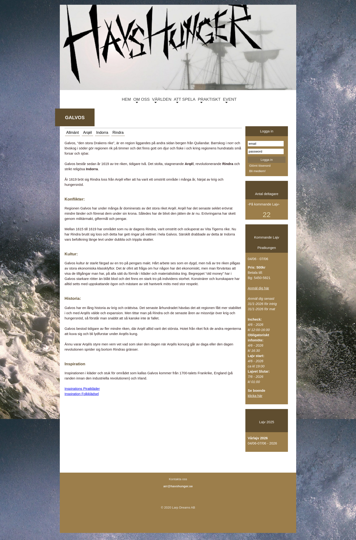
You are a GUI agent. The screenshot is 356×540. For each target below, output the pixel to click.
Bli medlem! (257, 171)
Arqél (87, 133)
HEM (125, 100)
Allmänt (72, 133)
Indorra (102, 133)
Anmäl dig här (258, 288)
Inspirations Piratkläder (82, 389)
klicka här (255, 396)
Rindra (118, 133)
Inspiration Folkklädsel (82, 394)
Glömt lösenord (259, 165)
